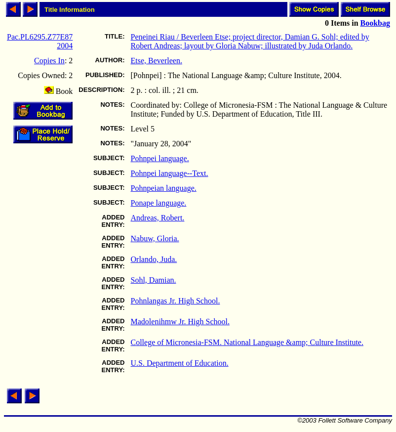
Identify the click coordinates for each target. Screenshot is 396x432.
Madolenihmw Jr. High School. (180, 321)
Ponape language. (159, 203)
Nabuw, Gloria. (155, 238)
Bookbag (375, 23)
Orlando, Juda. (154, 259)
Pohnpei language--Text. (169, 173)
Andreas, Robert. (158, 218)
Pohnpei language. (160, 158)
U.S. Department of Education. (180, 363)
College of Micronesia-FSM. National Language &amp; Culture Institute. (247, 342)
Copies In (49, 60)
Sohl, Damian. (153, 280)
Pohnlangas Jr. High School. (175, 301)
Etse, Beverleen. (156, 60)
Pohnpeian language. (164, 188)
